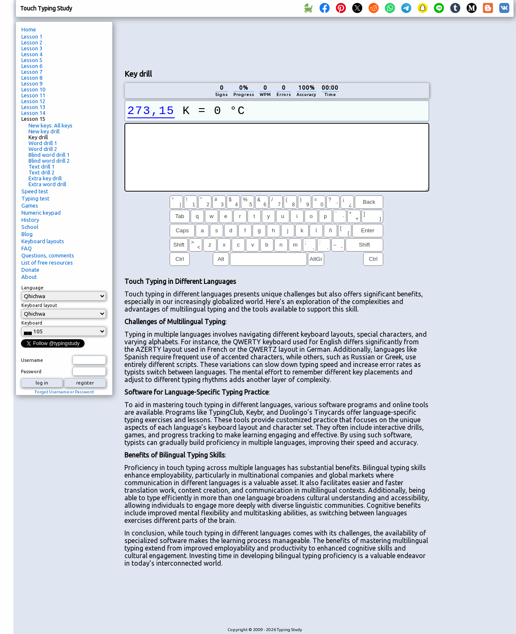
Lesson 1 (31, 36)
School (29, 227)
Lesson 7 (31, 72)
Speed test (34, 191)
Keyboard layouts (42, 241)
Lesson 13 (33, 107)
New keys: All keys (50, 125)
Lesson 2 (31, 42)
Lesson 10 (33, 89)
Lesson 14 (33, 113)
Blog (27, 234)
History (30, 220)
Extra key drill (45, 178)
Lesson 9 (31, 83)
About (29, 277)
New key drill (43, 131)
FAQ (26, 248)
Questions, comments (47, 255)
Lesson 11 (33, 95)
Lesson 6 (31, 66)
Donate (30, 270)
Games (29, 205)
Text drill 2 (41, 172)
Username (32, 360)
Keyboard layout (39, 305)
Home (28, 29)
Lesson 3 (31, 48)
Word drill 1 (42, 143)
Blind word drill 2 (49, 161)
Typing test (35, 198)
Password (31, 371)
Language (32, 287)
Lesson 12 (33, 101)
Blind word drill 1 (49, 155)
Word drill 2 (42, 149)
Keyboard (31, 322)
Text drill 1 (41, 166)
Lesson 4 (31, 54)
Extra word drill (47, 184)
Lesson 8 (31, 78)
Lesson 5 (31, 60)
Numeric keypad (41, 213)
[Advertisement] (276, 42)
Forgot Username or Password (64, 392)
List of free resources (47, 262)
